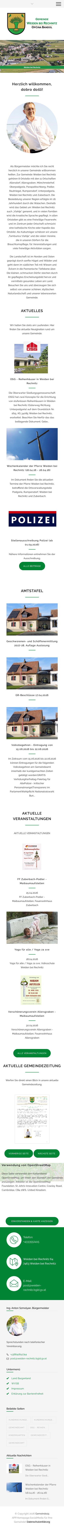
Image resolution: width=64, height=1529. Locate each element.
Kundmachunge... (19, 1420)
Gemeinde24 (42, 1513)
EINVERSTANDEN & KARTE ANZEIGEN (32, 1221)
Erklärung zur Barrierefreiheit (27, 1393)
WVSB (15, 1383)
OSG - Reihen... (38, 1427)
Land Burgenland (21, 1378)
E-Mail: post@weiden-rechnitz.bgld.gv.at (34, 1285)
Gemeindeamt (17, 1427)
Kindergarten (17, 1435)
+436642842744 (18, 1354)
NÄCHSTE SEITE (46, 1153)
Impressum (17, 1388)
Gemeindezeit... (39, 1435)
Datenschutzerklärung (38, 1521)
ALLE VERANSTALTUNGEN (32, 1053)
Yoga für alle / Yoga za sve (32, 949)
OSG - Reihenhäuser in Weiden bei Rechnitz (37, 1467)
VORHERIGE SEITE (19, 1153)
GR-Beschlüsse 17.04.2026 (32, 695)
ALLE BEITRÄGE (32, 566)
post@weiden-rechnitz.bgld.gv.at (28, 1358)
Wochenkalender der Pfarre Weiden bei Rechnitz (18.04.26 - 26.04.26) (40, 1488)
